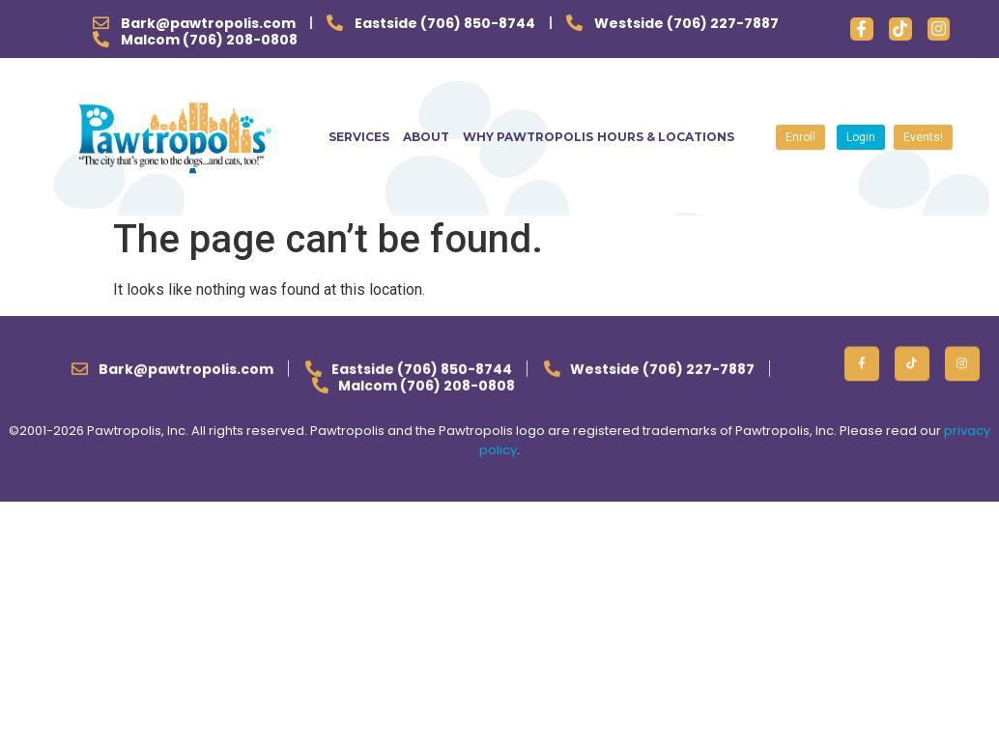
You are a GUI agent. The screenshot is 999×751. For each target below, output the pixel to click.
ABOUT (431, 137)
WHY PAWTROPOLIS (528, 137)
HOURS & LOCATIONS (665, 137)
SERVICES (363, 137)
